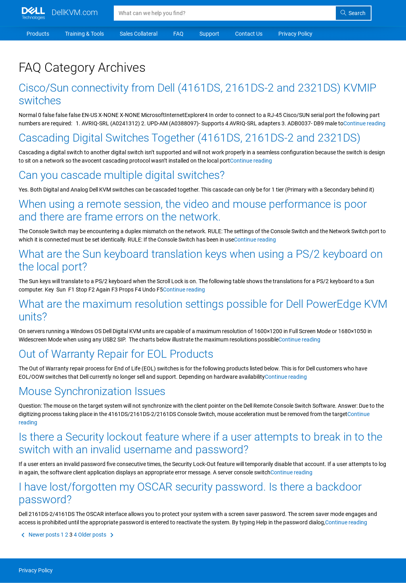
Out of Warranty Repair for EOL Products (116, 354)
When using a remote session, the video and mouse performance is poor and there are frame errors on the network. (193, 210)
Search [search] (353, 13)
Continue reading (364, 123)
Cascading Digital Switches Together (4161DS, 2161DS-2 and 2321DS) (189, 137)
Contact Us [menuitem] (248, 34)
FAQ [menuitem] (178, 34)
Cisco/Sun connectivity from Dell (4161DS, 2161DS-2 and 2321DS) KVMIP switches (197, 94)
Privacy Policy (36, 570)
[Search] (225, 13)
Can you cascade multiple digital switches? (122, 175)
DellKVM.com (60, 12)
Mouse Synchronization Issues (92, 391)
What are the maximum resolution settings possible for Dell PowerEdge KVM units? (203, 310)
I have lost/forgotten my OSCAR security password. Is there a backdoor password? (190, 493)
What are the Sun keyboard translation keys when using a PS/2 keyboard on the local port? (201, 260)
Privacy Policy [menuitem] (295, 34)
